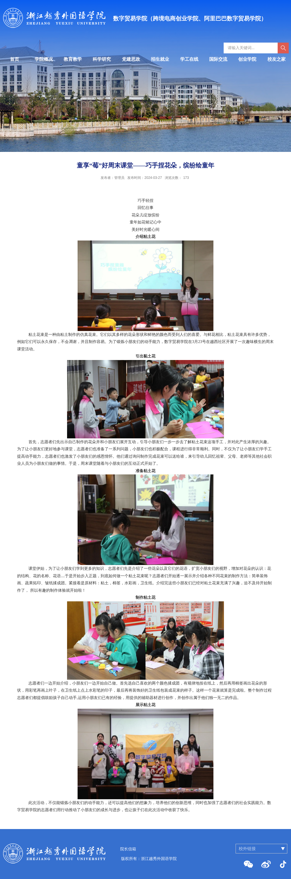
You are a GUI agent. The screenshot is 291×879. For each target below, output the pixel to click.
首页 (14, 59)
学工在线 (189, 59)
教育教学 (73, 59)
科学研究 (102, 59)
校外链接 (247, 848)
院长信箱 (128, 849)
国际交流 (218, 59)
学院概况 (44, 59)
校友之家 (276, 59)
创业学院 (247, 59)
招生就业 (160, 59)
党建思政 (131, 59)
